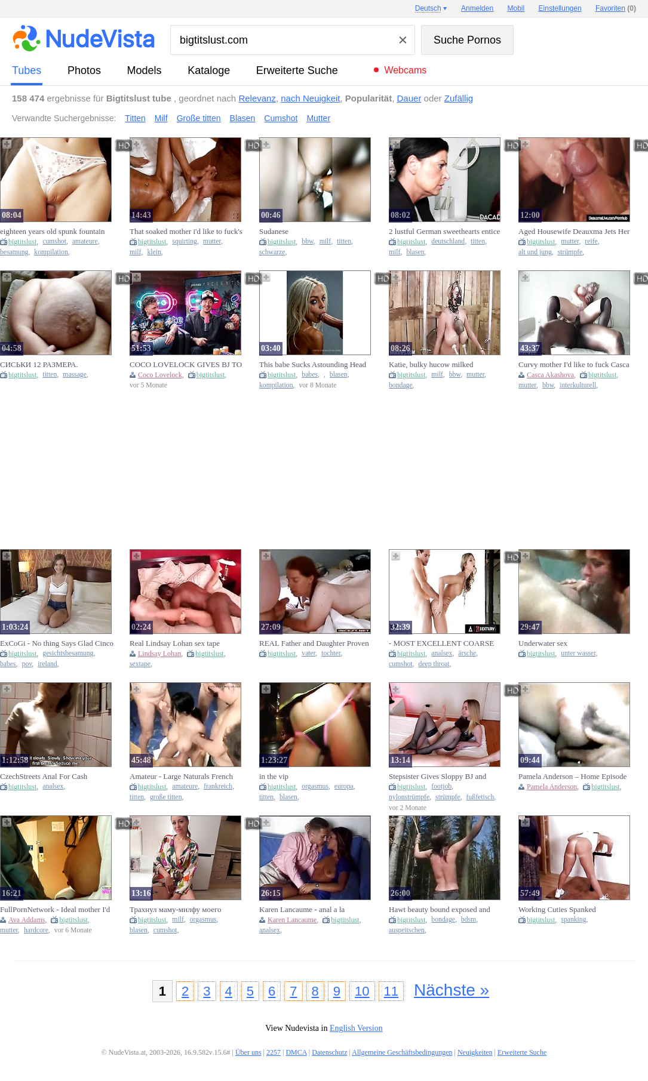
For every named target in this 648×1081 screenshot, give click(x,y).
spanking (573, 919)
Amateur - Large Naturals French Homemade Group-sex (181, 776)
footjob (441, 786)
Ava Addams (26, 920)
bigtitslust (22, 242)
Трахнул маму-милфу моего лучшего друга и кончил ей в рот (183, 909)
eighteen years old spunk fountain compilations (52, 231)
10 (362, 991)
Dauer (409, 98)
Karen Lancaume (292, 920)
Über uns (248, 1052)
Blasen (243, 118)
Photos (84, 70)
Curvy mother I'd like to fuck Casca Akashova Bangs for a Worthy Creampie (573, 364)
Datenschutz (329, 1052)
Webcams (405, 70)
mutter (212, 241)
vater (308, 653)
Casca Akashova (550, 375)
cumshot (54, 241)
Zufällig (458, 98)
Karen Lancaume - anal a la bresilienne (302, 909)
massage (75, 374)
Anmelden (477, 8)
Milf (161, 118)
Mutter (318, 118)
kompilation (51, 252)
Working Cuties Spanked (557, 909)
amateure (85, 241)
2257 (273, 1052)
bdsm (468, 919)
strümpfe (570, 252)
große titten (166, 797)
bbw (307, 241)
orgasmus (315, 786)
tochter (330, 653)
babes (310, 374)
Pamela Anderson (552, 787)
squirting (184, 241)
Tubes (26, 70)
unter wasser (578, 653)
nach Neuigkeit (310, 98)
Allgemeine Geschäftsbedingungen (402, 1052)
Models (144, 70)
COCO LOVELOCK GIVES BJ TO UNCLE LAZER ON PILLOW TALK (186, 364)
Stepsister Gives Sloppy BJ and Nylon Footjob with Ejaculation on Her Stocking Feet (443, 776)
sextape (140, 664)
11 (391, 991)
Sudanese (273, 231)
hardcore (36, 930)
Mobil (516, 8)
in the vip (273, 776)
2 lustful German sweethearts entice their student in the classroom (444, 231)
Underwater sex (542, 643)
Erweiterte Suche (297, 70)
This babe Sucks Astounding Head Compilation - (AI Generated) (312, 364)
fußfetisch (480, 797)
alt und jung (535, 252)
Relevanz (257, 98)
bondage (401, 385)
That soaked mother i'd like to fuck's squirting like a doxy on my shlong (186, 231)
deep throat (434, 664)
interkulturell (578, 385)
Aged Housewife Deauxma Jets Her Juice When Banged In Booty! (573, 231)
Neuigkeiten (475, 1052)
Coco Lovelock (160, 375)
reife (591, 241)
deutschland (448, 241)
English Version (356, 1028)
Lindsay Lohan (159, 653)
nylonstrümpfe (409, 797)
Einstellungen (560, 8)
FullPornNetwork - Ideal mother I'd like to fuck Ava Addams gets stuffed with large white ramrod (57, 909)
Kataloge (209, 70)
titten (344, 241)
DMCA (295, 1052)
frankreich (218, 786)
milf (135, 252)
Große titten (199, 118)
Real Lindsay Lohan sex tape (175, 643)
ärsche (467, 653)
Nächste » (451, 990)
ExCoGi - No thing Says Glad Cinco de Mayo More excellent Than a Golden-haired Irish (56, 643)
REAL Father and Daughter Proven (314, 643)
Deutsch (428, 8)
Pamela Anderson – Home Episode (572, 776)
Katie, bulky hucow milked (431, 364)
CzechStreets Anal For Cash (43, 776)
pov (27, 664)
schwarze (272, 252)
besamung (14, 252)
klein (154, 252)
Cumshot (280, 118)
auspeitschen (407, 930)
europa (344, 786)
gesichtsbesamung (67, 653)
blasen (415, 252)
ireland (47, 664)
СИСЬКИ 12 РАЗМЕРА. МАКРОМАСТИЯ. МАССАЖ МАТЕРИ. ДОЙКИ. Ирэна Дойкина (49, 364)
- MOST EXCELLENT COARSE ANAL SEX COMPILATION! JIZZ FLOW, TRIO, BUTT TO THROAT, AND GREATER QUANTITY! (445, 643)
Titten (135, 118)
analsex (441, 653)
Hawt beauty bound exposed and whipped (439, 909)
